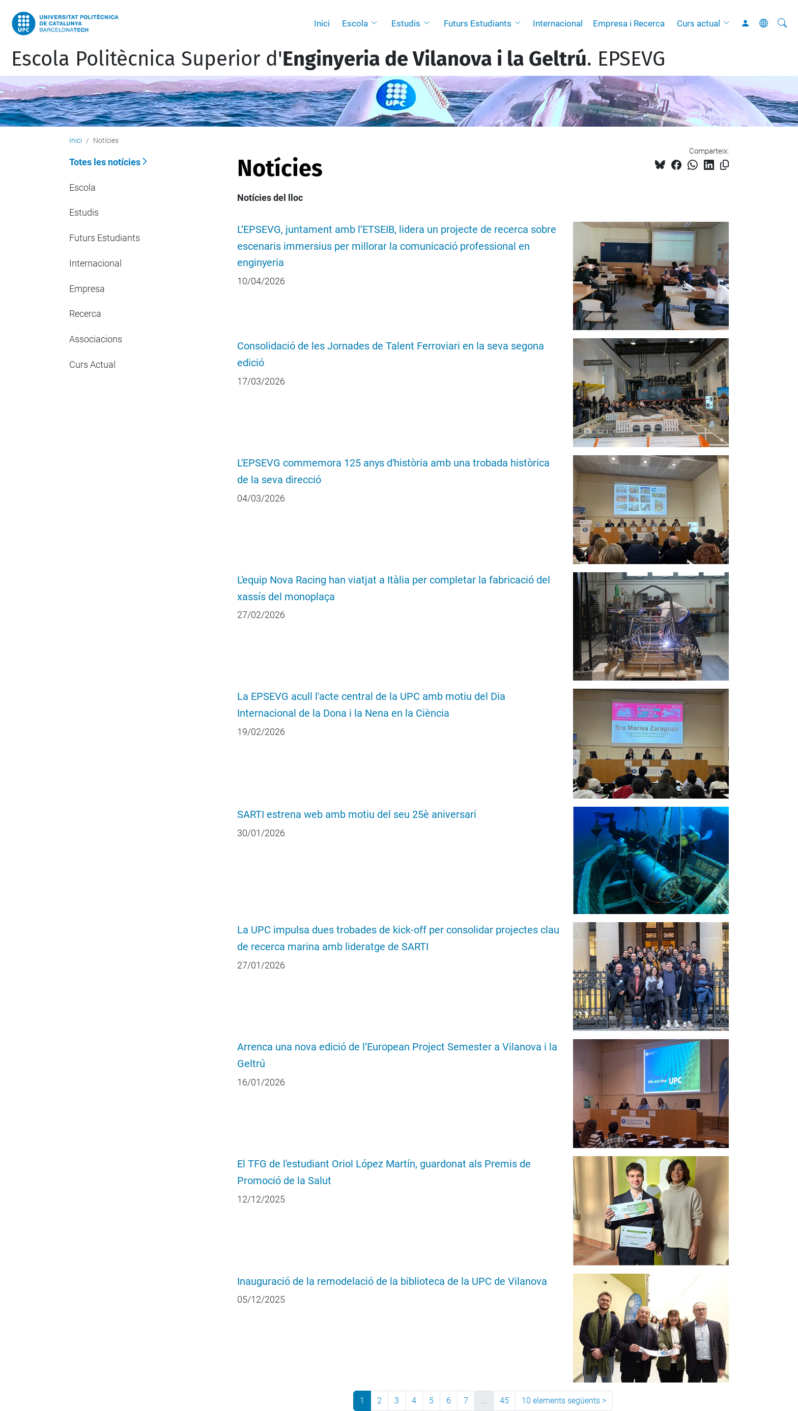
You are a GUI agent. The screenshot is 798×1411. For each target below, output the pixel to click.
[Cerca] (782, 23)
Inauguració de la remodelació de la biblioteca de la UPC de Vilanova (392, 1281)
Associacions (95, 339)
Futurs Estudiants (477, 23)
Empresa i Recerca (629, 23)
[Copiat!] (724, 165)
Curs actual (698, 23)
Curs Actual (92, 364)
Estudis (405, 23)
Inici (322, 23)
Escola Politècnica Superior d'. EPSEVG (338, 59)
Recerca (85, 313)
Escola (355, 23)
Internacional (558, 23)
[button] (376, 23)
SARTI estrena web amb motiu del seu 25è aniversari (356, 814)
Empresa (87, 288)
